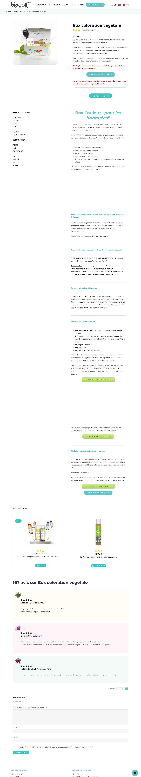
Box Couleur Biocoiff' (17, 11)
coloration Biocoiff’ (107, 226)
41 (123, 688)
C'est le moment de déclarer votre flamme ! (30, 707)
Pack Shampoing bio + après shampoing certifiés (40, 557)
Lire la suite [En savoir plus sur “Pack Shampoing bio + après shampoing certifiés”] (42, 565)
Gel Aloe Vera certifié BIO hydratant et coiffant (98, 557)
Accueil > (5, 11)
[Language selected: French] (126, 5)
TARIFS (73, 5)
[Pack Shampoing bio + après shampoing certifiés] (40, 532)
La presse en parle (16, 160)
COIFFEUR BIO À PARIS (19, 770)
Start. (97, 169)
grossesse (112, 430)
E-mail (16, 737)
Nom (15, 728)
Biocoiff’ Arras (77, 774)
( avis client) (89, 30)
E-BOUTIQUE (54, 5)
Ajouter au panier (102, 96)
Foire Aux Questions (16, 148)
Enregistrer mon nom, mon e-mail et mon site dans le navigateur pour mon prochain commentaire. (54, 747)
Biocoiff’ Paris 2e (17, 774)
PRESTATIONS (39, 5)
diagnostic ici (116, 166)
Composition (16, 140)
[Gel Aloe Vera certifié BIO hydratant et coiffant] (98, 532)
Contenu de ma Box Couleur (16, 122)
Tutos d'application (16, 133)
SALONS (65, 5)
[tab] (16, 112)
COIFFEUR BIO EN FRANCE (81, 770)
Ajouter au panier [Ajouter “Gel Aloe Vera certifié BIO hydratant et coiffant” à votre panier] (100, 565)
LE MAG (81, 5)
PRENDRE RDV (95, 5)
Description (19, 113)
